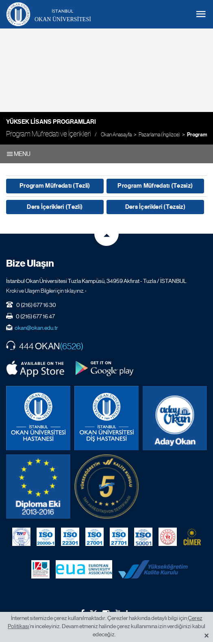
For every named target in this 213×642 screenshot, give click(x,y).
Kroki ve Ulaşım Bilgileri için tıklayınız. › (46, 290)
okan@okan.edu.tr (36, 327)
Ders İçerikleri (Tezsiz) (155, 206)
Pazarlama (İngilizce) (159, 134)
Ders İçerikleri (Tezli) (55, 206)
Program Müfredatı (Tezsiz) (155, 185)
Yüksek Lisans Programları (51, 121)
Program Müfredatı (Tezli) (55, 185)
